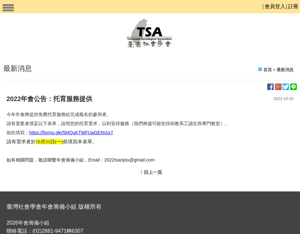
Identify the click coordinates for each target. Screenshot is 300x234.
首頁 (267, 69)
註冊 (293, 6)
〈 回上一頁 (150, 172)
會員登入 (275, 6)
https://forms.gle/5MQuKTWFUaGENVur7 (71, 132)
